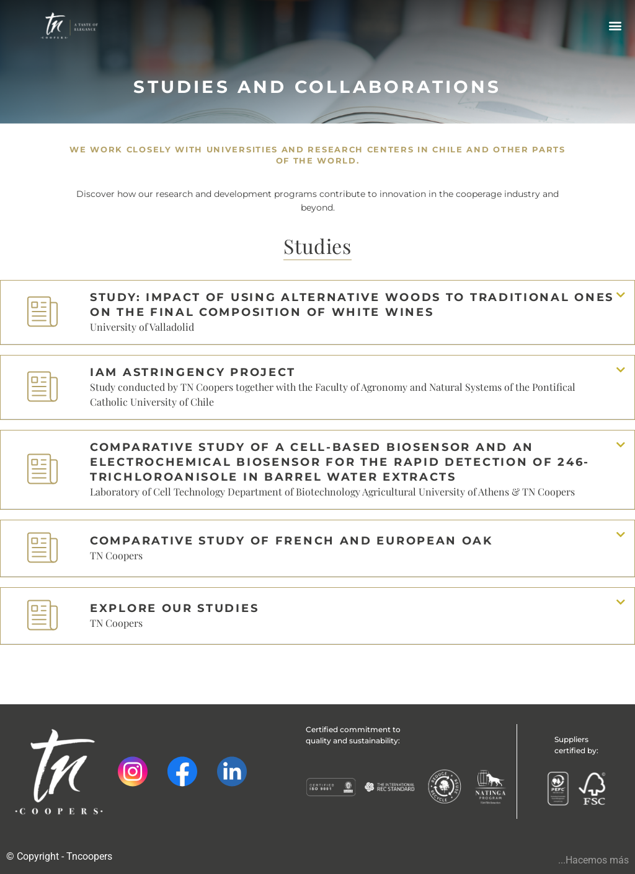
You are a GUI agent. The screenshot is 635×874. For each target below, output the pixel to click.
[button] (615, 25)
